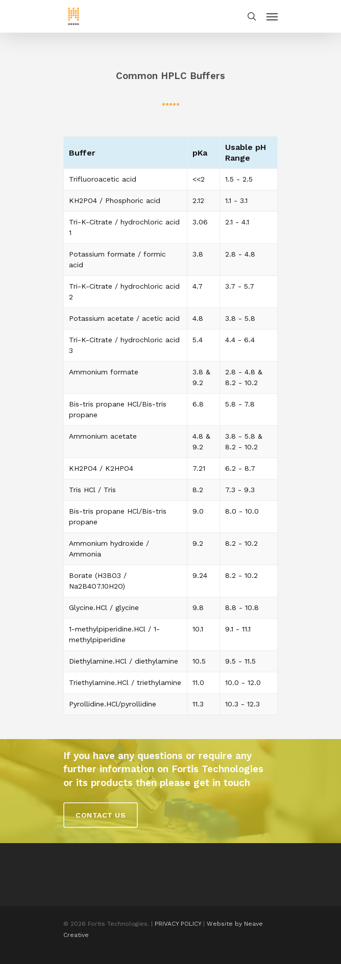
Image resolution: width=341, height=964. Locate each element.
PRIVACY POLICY (178, 923)
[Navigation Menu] (272, 16)
